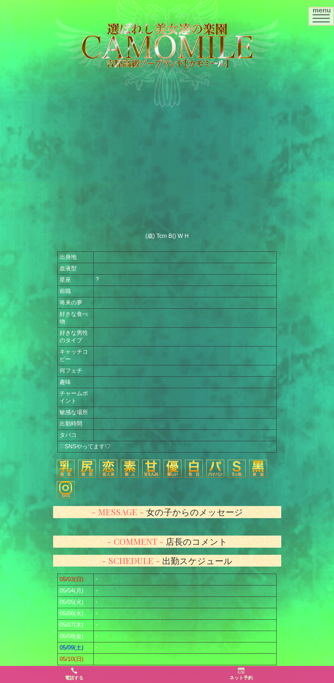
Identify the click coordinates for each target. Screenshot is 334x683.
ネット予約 (241, 674)
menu (323, 13)
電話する (74, 674)
